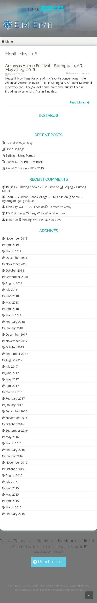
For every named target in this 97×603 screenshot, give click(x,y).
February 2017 (15, 398)
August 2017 (14, 360)
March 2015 (14, 507)
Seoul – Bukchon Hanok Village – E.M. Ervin (34, 197)
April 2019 (12, 245)
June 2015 (12, 488)
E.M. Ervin (27, 25)
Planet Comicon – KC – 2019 (25, 168)
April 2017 (12, 386)
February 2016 (15, 450)
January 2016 (14, 456)
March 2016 (14, 443)
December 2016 (16, 411)
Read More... (79, 102)
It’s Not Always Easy (19, 143)
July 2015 (12, 482)
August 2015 (14, 475)
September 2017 (17, 354)
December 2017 (16, 334)
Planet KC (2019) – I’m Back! (24, 162)
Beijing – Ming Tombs (20, 155)
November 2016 (16, 418)
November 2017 (16, 341)
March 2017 (14, 392)
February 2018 (15, 322)
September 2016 (17, 430)
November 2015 (16, 462)
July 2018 (12, 290)
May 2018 (12, 302)
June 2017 (12, 373)
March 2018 (14, 315)
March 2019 (14, 251)
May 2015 (12, 494)
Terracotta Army (60, 207)
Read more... (48, 561)
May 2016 (12, 437)
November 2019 (16, 238)
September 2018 (17, 277)
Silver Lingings (15, 149)
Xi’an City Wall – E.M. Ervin (23, 207)
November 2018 (16, 264)
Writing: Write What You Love (45, 213)
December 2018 (16, 258)
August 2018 (14, 283)
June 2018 (12, 296)
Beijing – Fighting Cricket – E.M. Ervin (30, 187)
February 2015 (15, 514)
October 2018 (15, 270)
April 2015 (12, 501)
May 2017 (12, 379)
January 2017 (14, 405)
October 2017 (15, 347)
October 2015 (15, 469)
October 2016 (15, 424)
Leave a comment (79, 73)
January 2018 (14, 328)
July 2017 (12, 366)
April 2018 (12, 309)
